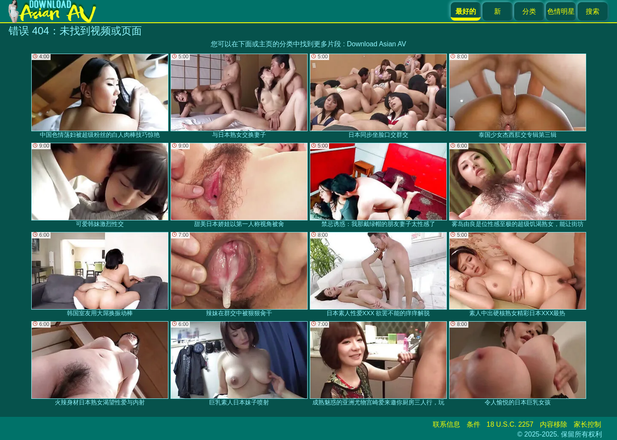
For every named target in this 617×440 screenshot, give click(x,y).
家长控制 (587, 424)
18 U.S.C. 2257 (510, 424)
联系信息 (446, 424)
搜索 (592, 11)
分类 (529, 11)
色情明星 (561, 11)
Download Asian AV (376, 44)
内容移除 (553, 424)
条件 (473, 424)
